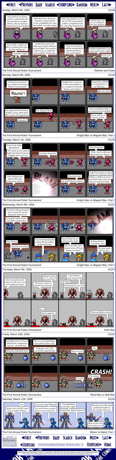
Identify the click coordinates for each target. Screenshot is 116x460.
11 (14, 440)
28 (7, 438)
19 (3, 444)
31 (12, 446)
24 (12, 444)
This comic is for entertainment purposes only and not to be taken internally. (46, 454)
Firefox (79, 452)
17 (12, 442)
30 (10, 446)
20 (5, 444)
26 (3, 438)
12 (3, 442)
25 (14, 444)
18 (14, 442)
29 (8, 446)
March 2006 (9, 437)
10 (12, 440)
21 (7, 444)
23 (10, 444)
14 (7, 442)
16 (10, 442)
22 (8, 444)
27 (5, 438)
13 (5, 442)
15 (8, 442)
